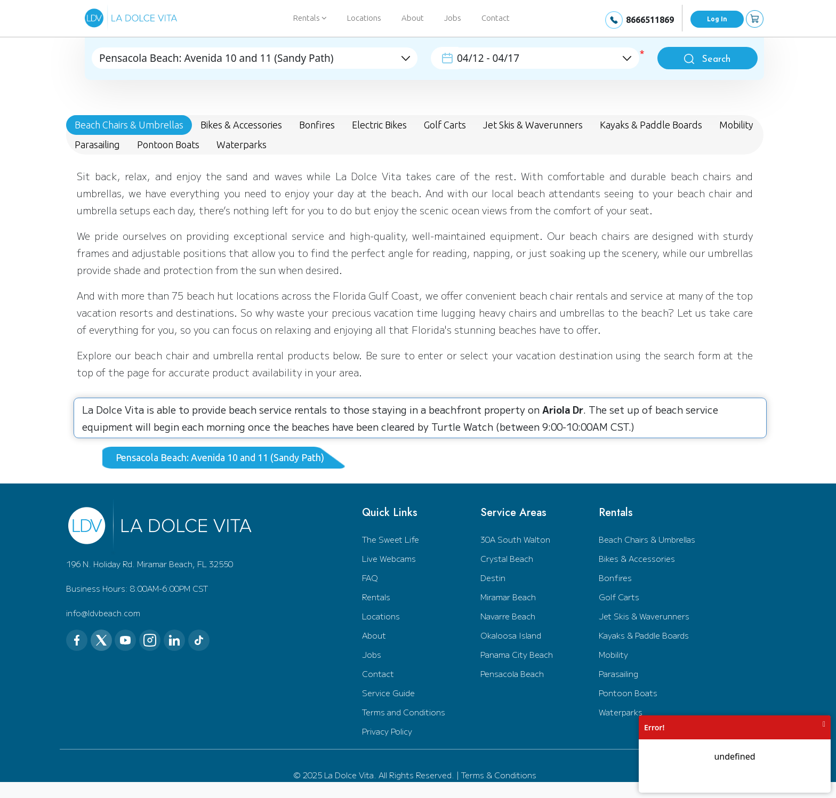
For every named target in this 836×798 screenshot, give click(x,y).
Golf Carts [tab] (445, 124)
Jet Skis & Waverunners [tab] (533, 124)
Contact (495, 17)
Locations (364, 17)
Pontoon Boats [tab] (168, 144)
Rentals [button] (310, 17)
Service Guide (388, 692)
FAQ (370, 577)
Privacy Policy (387, 731)
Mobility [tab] (736, 124)
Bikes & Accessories (637, 558)
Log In (717, 18)
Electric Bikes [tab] (379, 124)
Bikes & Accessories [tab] (241, 124)
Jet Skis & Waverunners (644, 616)
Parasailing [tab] (97, 144)
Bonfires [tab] (317, 124)
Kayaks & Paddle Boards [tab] (651, 124)
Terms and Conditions (403, 712)
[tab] (223, 458)
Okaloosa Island (510, 635)
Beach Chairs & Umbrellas (647, 539)
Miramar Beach (508, 596)
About (412, 17)
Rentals (376, 596)
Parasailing (618, 673)
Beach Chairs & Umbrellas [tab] (129, 124)
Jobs (452, 17)
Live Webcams (389, 558)
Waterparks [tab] (241, 144)
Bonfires (615, 577)
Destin (492, 577)
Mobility (613, 654)
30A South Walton (515, 539)
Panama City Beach (516, 654)
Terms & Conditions (498, 774)
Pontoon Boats (628, 692)
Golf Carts (619, 596)
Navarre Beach (507, 616)
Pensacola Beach (512, 673)
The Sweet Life (390, 539)
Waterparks (620, 712)
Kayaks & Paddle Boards (644, 635)
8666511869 (650, 20)
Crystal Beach (506, 558)
